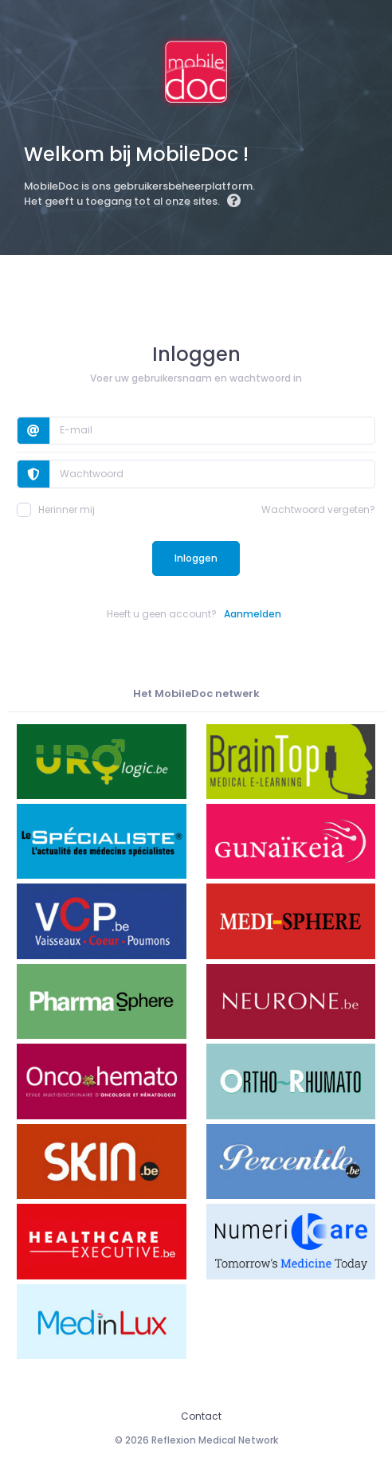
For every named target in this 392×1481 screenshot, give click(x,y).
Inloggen (196, 558)
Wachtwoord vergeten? (318, 509)
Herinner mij (56, 510)
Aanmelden (252, 614)
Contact (201, 1416)
